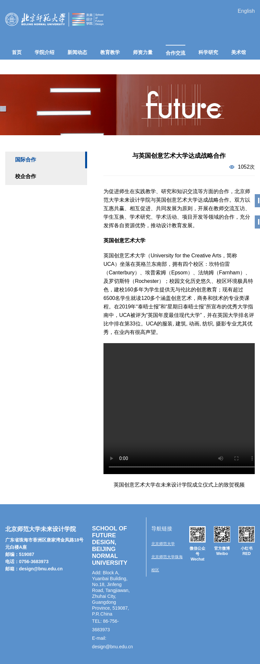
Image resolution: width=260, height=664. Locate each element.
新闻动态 (77, 52)
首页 (17, 52)
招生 (44, 67)
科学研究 (208, 52)
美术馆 (238, 52)
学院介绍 (44, 52)
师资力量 (143, 52)
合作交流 (175, 53)
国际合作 (25, 159)
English (246, 11)
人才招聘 (72, 67)
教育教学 (110, 52)
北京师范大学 (163, 544)
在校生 (19, 67)
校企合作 (25, 176)
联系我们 (105, 67)
